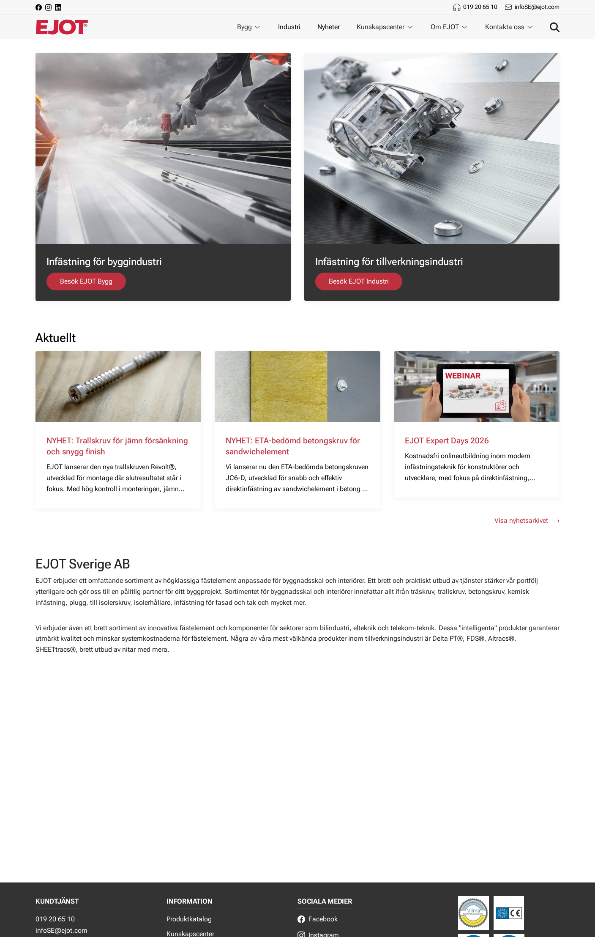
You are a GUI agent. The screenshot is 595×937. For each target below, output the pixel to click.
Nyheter (328, 27)
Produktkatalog (189, 919)
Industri (289, 27)
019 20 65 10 (480, 6)
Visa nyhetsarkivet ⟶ (527, 520)
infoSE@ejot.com (537, 6)
